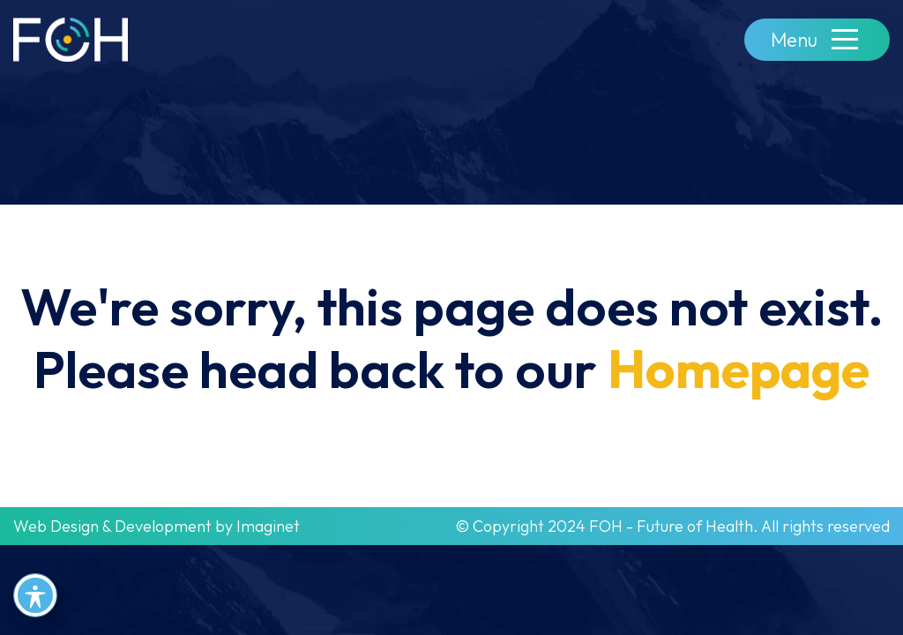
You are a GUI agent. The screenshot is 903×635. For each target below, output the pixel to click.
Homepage (738, 368)
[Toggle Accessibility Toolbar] (35, 595)
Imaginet (268, 526)
